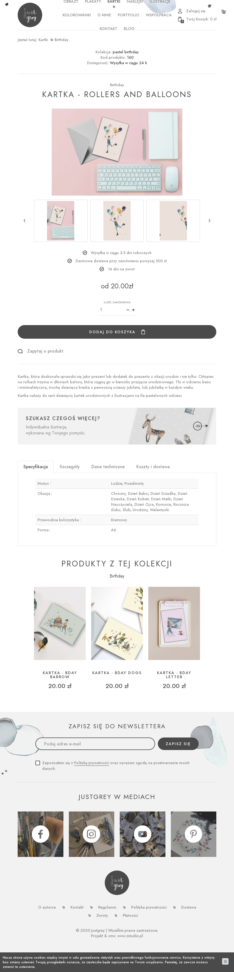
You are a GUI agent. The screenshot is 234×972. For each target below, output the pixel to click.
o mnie (104, 15)
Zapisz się (178, 743)
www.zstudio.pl (130, 936)
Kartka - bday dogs (117, 673)
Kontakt (108, 28)
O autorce (47, 907)
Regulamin (107, 907)
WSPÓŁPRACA (159, 15)
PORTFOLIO (128, 15)
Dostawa (188, 907)
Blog (129, 28)
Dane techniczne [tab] (108, 467)
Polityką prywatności (91, 763)
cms (111, 936)
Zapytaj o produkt (45, 351)
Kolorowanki (77, 15)
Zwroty (102, 915)
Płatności (130, 915)
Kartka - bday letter (174, 675)
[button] (24, 221)
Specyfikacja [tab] (35, 467)
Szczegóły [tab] (70, 467)
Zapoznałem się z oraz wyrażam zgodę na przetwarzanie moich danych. (116, 765)
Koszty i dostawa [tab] (153, 467)
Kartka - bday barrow (60, 675)
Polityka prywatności (149, 907)
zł (198, 19)
